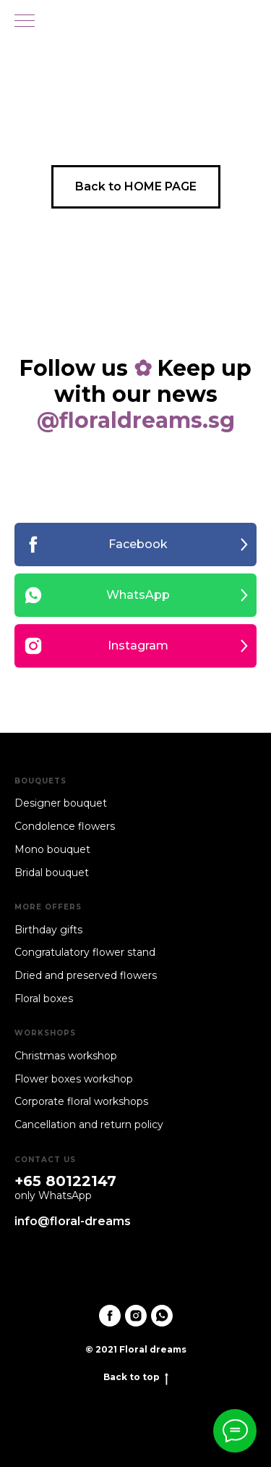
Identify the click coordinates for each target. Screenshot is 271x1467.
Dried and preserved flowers (85, 975)
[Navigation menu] (24, 21)
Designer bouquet (60, 803)
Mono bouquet (52, 849)
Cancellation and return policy (88, 1124)
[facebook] (110, 1316)
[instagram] (136, 1316)
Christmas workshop (65, 1055)
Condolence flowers (64, 826)
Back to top (135, 1377)
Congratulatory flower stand (84, 952)
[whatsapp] (162, 1316)
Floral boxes (43, 998)
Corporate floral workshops (81, 1101)
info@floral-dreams (72, 1221)
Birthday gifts (48, 929)
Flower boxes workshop (73, 1078)
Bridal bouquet (51, 872)
